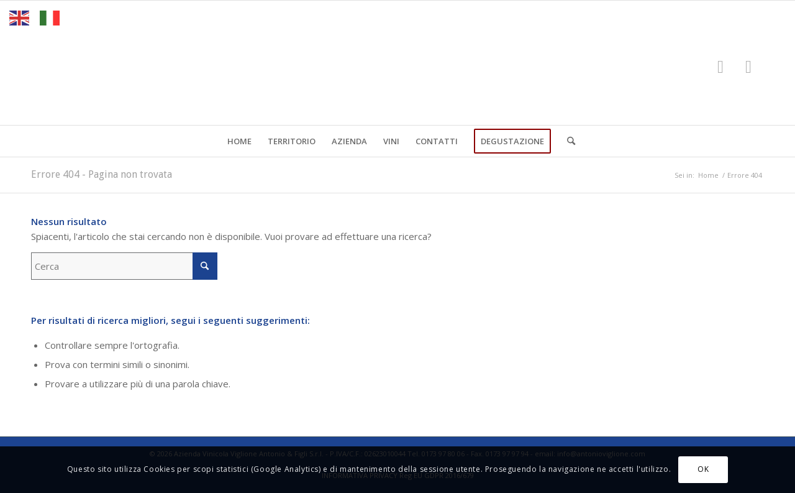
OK (703, 469)
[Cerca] (567, 141)
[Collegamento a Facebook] (720, 65)
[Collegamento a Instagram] (748, 65)
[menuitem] (239, 141)
